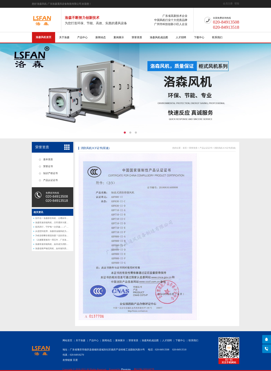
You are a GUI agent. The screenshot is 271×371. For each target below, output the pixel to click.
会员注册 (228, 3)
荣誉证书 (48, 166)
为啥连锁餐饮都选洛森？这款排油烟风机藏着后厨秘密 (60, 235)
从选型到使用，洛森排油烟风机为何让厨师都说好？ (59, 231)
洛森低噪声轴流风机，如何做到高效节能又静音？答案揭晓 (62, 248)
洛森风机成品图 (159, 37)
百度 (75, 360)
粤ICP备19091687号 (144, 369)
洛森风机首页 (43, 37)
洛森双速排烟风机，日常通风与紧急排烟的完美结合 (59, 222)
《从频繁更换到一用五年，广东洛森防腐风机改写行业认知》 (63, 240)
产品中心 (82, 37)
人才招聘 (181, 37)
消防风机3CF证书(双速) (95, 148)
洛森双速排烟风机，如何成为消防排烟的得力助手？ (59, 244)
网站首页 (67, 340)
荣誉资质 (137, 37)
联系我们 (217, 37)
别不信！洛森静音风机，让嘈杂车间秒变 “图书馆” (58, 218)
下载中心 (199, 37)
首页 (185, 148)
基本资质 (48, 159)
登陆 (236, 3)
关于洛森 (64, 37)
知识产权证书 (50, 173)
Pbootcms (126, 369)
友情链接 (67, 360)
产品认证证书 (50, 180)
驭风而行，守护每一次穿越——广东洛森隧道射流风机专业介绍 (64, 227)
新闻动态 (100, 37)
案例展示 (119, 37)
